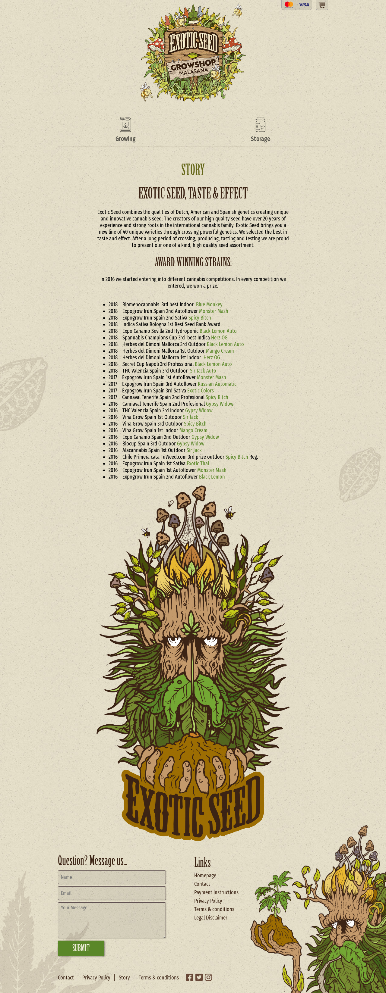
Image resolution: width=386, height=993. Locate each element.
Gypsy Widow (219, 404)
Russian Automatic (217, 384)
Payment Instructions (216, 892)
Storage (260, 139)
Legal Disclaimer (210, 917)
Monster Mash (213, 311)
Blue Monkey (209, 304)
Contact (202, 884)
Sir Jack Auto (203, 370)
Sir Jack (190, 417)
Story (124, 977)
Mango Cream (220, 351)
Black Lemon (212, 476)
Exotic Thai (198, 463)
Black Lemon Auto (218, 331)
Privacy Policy (208, 901)
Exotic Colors (200, 390)
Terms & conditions (214, 909)
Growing (125, 139)
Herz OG (220, 337)
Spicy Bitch (199, 317)
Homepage (205, 875)
